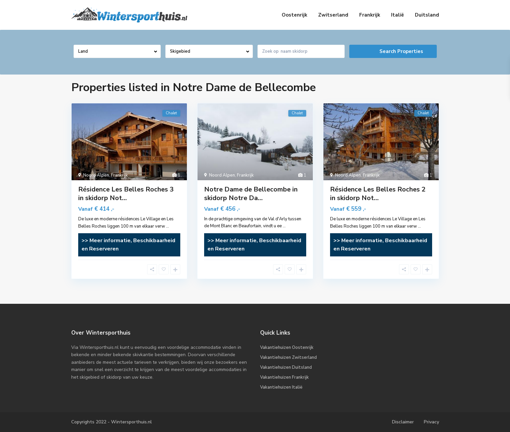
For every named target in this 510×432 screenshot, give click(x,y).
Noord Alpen (96, 175)
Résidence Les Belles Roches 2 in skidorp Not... (377, 193)
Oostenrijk (294, 15)
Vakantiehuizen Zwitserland (288, 357)
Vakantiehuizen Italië (281, 387)
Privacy (431, 422)
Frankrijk (369, 15)
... (167, 226)
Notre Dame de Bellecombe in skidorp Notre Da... (251, 193)
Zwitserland (333, 15)
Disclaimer (403, 422)
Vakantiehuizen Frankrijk (284, 377)
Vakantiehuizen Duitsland (286, 367)
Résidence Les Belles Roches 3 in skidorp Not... (126, 193)
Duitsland (427, 15)
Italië (397, 15)
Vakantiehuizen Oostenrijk (286, 348)
